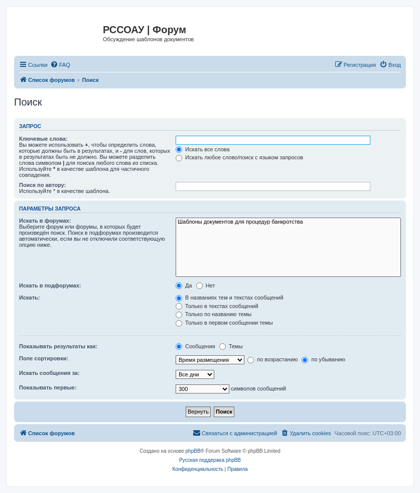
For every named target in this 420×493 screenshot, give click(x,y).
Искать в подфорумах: (50, 285)
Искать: (29, 297)
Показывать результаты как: (58, 346)
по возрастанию (272, 359)
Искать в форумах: (45, 221)
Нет (205, 285)
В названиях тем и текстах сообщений (230, 297)
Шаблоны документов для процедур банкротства (288, 222)
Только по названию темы (213, 314)
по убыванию (323, 359)
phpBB (193, 451)
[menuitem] (60, 65)
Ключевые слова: (43, 139)
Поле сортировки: (43, 358)
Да (184, 285)
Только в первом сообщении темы (224, 323)
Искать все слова (203, 149)
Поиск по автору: (42, 185)
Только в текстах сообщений (217, 306)
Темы (231, 346)
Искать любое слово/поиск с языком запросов (239, 157)
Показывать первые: (48, 387)
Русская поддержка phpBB (210, 460)
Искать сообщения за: (49, 373)
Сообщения (195, 346)
